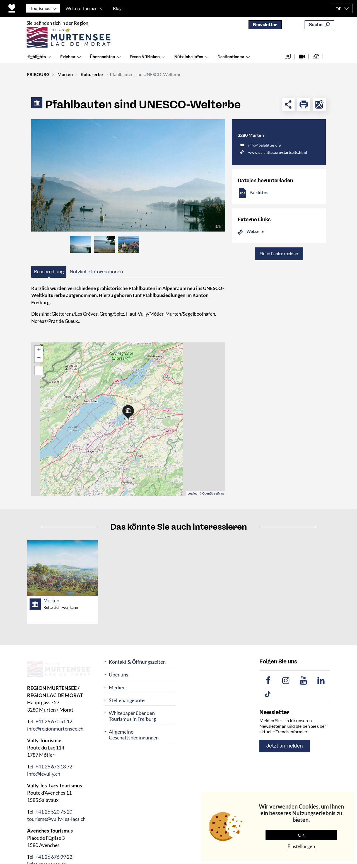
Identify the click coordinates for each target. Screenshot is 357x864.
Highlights (36, 58)
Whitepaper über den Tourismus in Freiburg (132, 716)
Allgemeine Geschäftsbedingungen (134, 735)
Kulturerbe (92, 74)
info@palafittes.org (264, 145)
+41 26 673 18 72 (53, 766)
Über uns (118, 675)
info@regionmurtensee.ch (55, 729)
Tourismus (40, 8)
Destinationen (231, 58)
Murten (65, 74)
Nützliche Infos (188, 58)
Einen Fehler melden (279, 253)
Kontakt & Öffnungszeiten (137, 662)
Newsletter (265, 24)
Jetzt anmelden (284, 746)
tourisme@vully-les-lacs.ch (56, 819)
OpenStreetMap (213, 493)
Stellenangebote (126, 700)
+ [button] (39, 350)
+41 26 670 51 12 (53, 721)
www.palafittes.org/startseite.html (277, 152)
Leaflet (192, 493)
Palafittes (259, 192)
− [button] (39, 358)
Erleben (67, 58)
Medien (117, 687)
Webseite (255, 231)
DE (338, 8)
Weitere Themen (82, 8)
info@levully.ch (43, 774)
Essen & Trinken (145, 58)
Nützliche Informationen (96, 271)
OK (301, 835)
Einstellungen (301, 846)
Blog (117, 8)
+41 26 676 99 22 (53, 857)
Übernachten (102, 58)
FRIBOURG (38, 74)
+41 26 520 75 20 (53, 812)
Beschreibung (49, 271)
